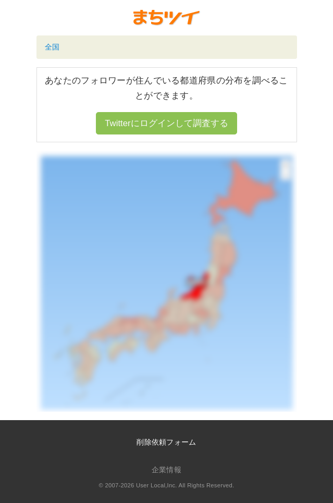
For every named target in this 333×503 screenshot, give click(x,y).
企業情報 (166, 469)
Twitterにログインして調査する (166, 123)
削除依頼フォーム (166, 442)
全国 (52, 47)
